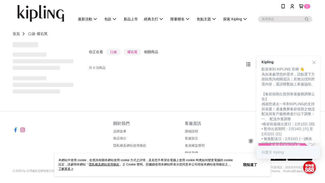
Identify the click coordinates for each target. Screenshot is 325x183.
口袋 (31, 34)
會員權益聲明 (195, 145)
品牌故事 (119, 131)
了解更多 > (65, 169)
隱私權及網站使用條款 (129, 145)
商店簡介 (119, 138)
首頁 (16, 34)
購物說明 (191, 131)
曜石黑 (42, 34)
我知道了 (250, 165)
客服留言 (191, 138)
